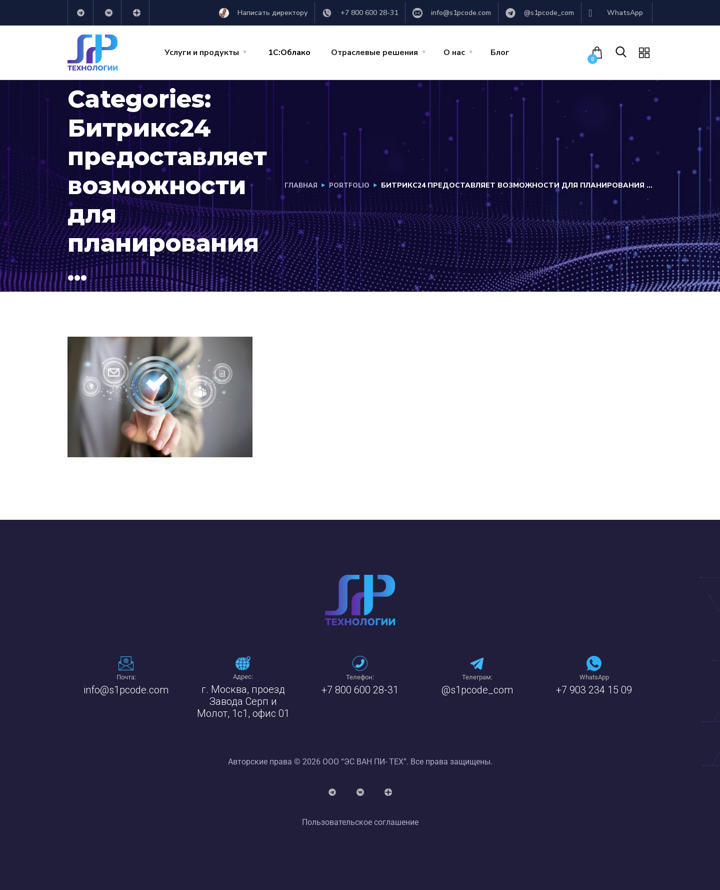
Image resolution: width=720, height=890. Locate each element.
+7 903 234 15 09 (594, 690)
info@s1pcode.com (126, 690)
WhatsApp (594, 677)
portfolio (348, 185)
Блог (500, 52)
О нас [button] (454, 52)
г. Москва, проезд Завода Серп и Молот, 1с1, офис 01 (243, 701)
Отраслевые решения (374, 52)
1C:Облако (289, 52)
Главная (296, 185)
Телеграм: (477, 677)
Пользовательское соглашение (360, 822)
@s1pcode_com (477, 690)
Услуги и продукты (201, 52)
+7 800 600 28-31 (360, 690)
